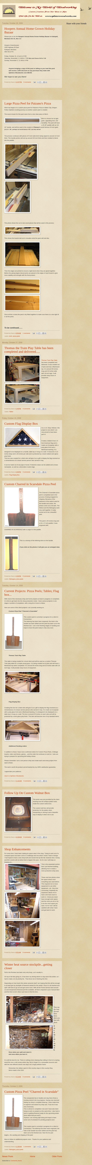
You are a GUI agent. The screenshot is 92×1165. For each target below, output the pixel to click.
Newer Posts (7, 1156)
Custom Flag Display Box (21, 423)
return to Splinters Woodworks (14, 776)
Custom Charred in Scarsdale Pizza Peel (30, 484)
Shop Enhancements (17, 849)
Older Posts (57, 1156)
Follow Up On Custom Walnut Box (27, 793)
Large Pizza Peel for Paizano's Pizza (27, 103)
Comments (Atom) (16, 1160)
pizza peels (16, 336)
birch (10, 336)
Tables (11, 411)
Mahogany (12, 579)
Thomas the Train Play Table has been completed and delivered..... (28, 349)
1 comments (26, 333)
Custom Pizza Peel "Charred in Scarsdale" (31, 1091)
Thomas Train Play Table (49, 360)
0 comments (27, 82)
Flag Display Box (14, 475)
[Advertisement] (32, 94)
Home (32, 1156)
